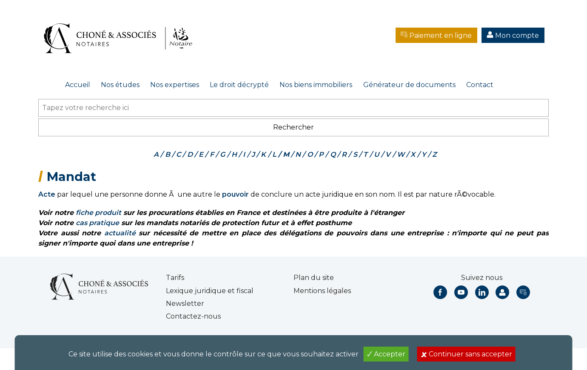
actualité (120, 233)
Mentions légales (322, 291)
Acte (46, 194)
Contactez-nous (193, 316)
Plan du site (314, 278)
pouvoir (235, 194)
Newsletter (185, 303)
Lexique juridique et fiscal (210, 291)
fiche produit (98, 213)
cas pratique (97, 223)
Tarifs (175, 278)
